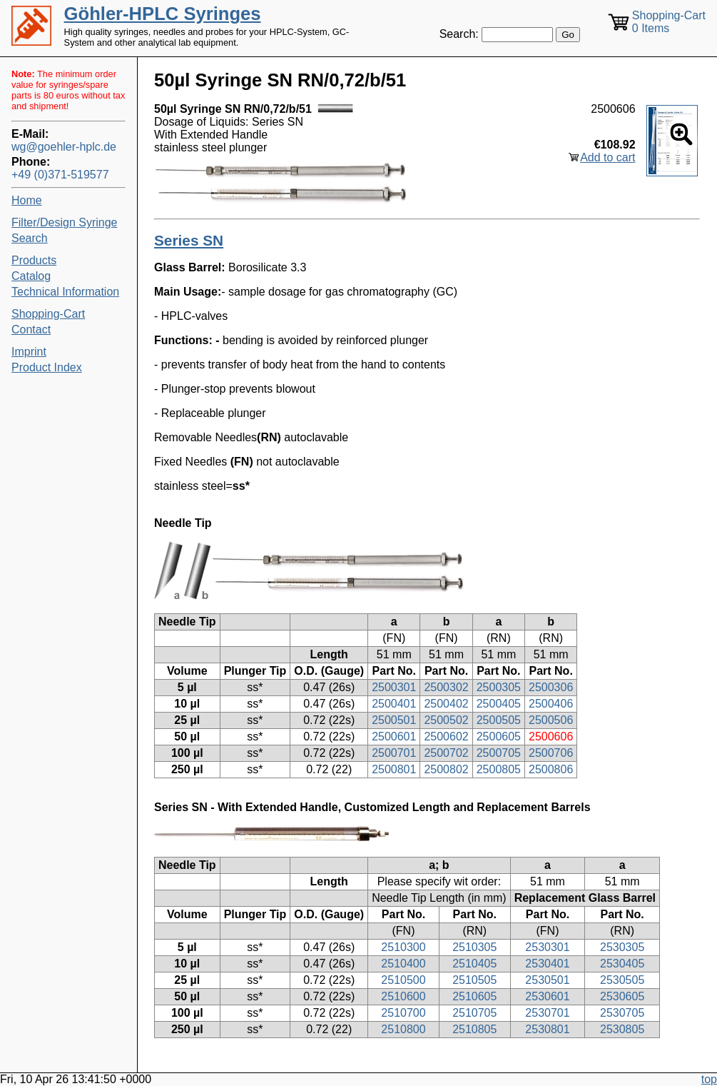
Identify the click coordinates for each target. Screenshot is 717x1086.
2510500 (403, 980)
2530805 (622, 1029)
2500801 (394, 769)
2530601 (547, 996)
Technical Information (65, 292)
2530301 (547, 947)
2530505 (622, 980)
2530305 (622, 947)
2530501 (547, 980)
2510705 (474, 1013)
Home (26, 200)
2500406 (551, 704)
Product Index (46, 367)
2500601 (394, 736)
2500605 (499, 736)
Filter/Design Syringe (64, 222)
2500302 (446, 687)
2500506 (551, 720)
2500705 (499, 753)
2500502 (446, 720)
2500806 (551, 769)
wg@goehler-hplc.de (63, 147)
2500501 (394, 720)
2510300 (403, 947)
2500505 (499, 720)
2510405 (474, 963)
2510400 (403, 963)
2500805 (499, 769)
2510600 (403, 996)
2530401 (547, 963)
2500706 (551, 753)
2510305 (474, 947)
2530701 (547, 1013)
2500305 (499, 687)
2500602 (446, 736)
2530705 (622, 1013)
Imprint (28, 352)
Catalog (31, 276)
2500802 (446, 769)
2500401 (394, 704)
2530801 (547, 1029)
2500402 (446, 704)
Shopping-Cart (48, 314)
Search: (459, 34)
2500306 (551, 687)
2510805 (474, 1029)
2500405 (499, 704)
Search (29, 238)
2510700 (403, 1013)
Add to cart (607, 157)
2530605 (622, 996)
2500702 (446, 753)
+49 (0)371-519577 (60, 175)
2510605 (474, 996)
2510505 (474, 980)
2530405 (622, 963)
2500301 (394, 687)
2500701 (394, 753)
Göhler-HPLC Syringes (162, 14)
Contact (31, 329)
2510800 (403, 1029)
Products (33, 260)
